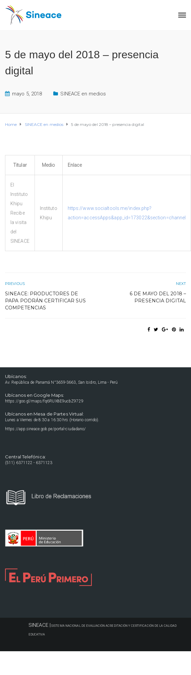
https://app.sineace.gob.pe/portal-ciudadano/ (45, 429)
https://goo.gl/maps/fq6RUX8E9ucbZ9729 (44, 401)
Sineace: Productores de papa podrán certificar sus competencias (45, 301)
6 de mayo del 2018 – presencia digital (158, 297)
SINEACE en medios (83, 94)
